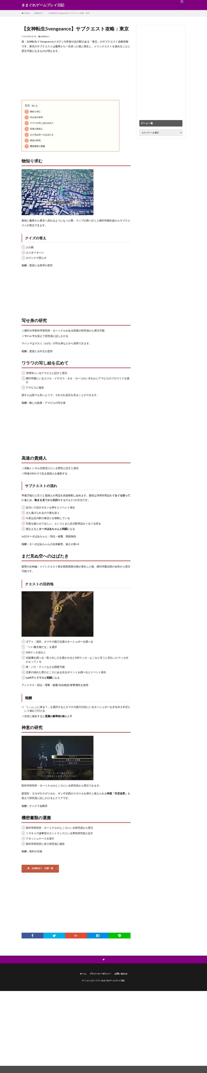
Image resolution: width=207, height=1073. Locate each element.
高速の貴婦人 (34, 129)
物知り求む (33, 112)
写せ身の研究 (34, 117)
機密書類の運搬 (35, 146)
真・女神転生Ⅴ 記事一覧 (42, 869)
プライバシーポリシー (100, 975)
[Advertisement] (76, 77)
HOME (27, 13)
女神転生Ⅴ (38, 13)
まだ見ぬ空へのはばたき (39, 135)
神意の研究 (33, 140)
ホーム (79, 975)
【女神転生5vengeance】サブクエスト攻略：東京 (69, 13)
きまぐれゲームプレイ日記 (43, 5)
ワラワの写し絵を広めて (39, 123)
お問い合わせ (123, 975)
